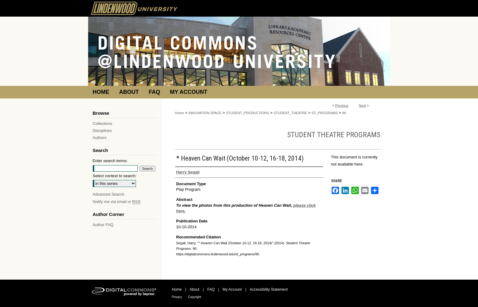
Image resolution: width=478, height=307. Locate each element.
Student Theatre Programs (333, 134)
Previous (342, 105)
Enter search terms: (110, 160)
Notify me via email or (117, 201)
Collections (102, 123)
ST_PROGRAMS (324, 113)
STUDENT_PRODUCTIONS (247, 113)
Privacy (177, 297)
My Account (232, 289)
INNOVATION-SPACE (205, 113)
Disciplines (102, 130)
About (194, 289)
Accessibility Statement (269, 289)
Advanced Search (109, 194)
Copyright (194, 297)
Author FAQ (103, 224)
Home (179, 113)
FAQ (210, 289)
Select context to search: (115, 175)
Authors (100, 137)
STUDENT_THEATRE (290, 113)
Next (362, 105)
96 (344, 113)
